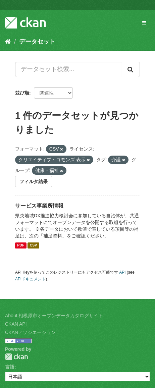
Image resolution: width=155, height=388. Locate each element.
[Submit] (131, 69)
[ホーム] (8, 41)
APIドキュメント (30, 279)
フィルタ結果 (33, 181)
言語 (9, 367)
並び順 (22, 93)
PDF (20, 245)
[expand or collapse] (144, 23)
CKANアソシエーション (30, 332)
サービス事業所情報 (39, 206)
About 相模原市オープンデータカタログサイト (54, 315)
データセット (37, 41)
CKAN (16, 356)
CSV (33, 245)
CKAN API (16, 324)
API (122, 272)
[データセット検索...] (68, 69)
